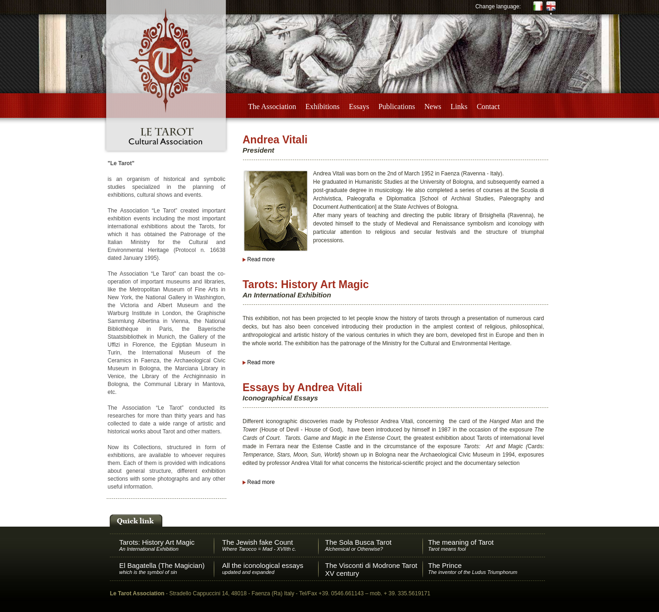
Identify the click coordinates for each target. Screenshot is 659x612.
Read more (261, 259)
